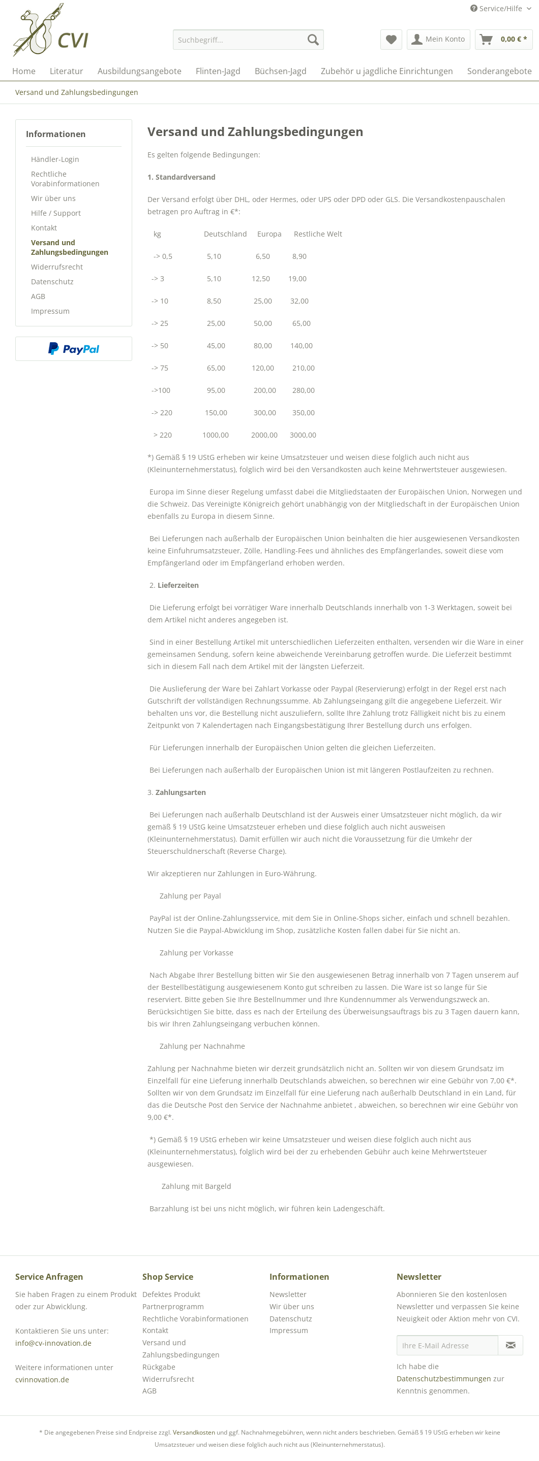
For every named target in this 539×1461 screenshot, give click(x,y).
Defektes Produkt (171, 1294)
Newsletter (288, 1294)
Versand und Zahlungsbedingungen (69, 247)
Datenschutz (52, 281)
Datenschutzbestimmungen (444, 1378)
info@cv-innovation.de (53, 1343)
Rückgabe (158, 1367)
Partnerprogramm (173, 1306)
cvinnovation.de (42, 1379)
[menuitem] (248, 39)
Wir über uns (53, 198)
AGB (38, 296)
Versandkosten (194, 1432)
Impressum (50, 311)
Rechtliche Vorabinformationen (65, 178)
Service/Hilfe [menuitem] (497, 8)
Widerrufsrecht (57, 267)
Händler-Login (55, 159)
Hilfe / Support (56, 213)
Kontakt (44, 228)
